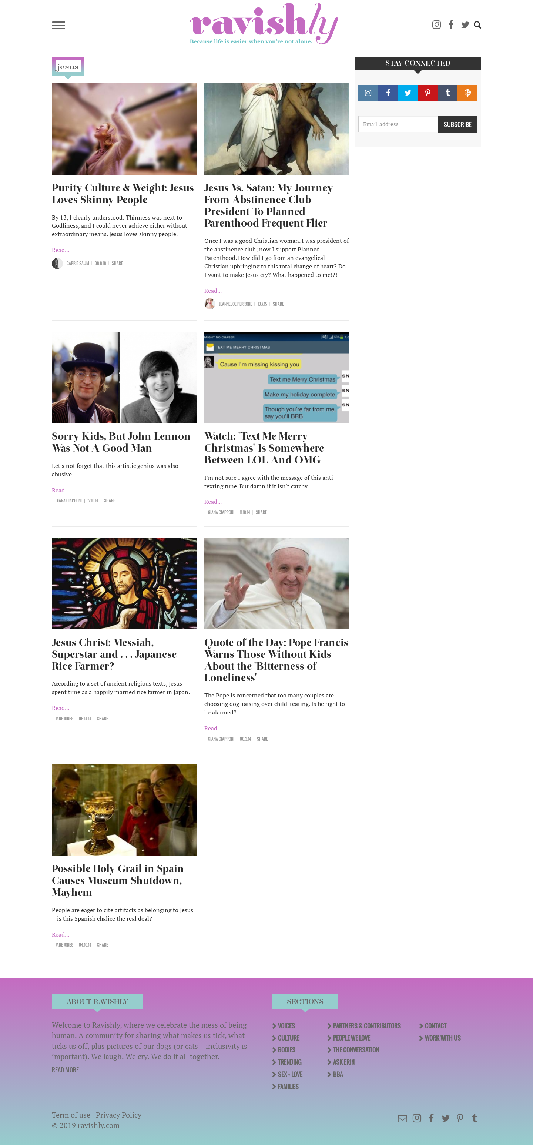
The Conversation (356, 1049)
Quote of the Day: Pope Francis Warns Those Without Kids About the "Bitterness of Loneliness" (276, 660)
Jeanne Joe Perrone (235, 304)
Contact (435, 1025)
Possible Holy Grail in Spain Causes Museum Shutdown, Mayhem (118, 880)
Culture (288, 1038)
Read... (60, 250)
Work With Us (443, 1038)
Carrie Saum (78, 263)
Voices (286, 1025)
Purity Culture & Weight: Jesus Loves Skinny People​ (123, 193)
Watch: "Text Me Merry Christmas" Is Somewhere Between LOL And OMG (264, 448)
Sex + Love (290, 1074)
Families (288, 1086)
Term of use (71, 1115)
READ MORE (65, 1069)
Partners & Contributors (367, 1025)
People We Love (351, 1038)
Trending (289, 1062)
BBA (338, 1074)
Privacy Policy (118, 1115)
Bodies (286, 1049)
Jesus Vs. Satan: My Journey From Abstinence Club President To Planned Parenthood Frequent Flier (268, 205)
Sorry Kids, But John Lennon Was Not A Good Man (121, 442)
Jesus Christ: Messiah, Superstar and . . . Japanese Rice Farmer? (114, 654)
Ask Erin (344, 1062)
